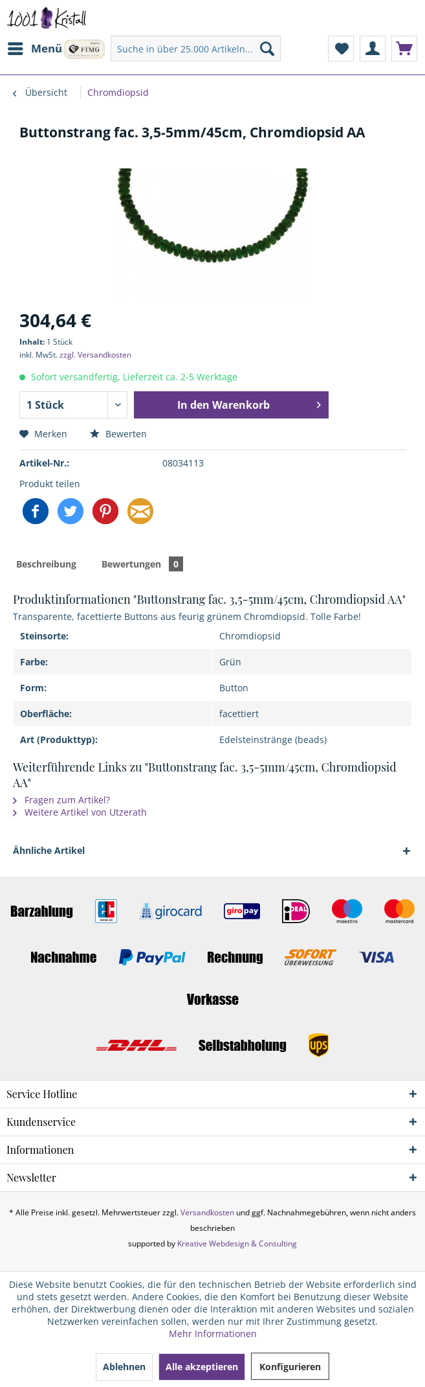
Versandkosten (207, 1212)
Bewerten (118, 434)
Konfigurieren (290, 1366)
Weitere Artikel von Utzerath (80, 812)
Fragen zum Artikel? (61, 800)
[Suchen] (267, 49)
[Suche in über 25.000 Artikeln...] (196, 49)
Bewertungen (142, 563)
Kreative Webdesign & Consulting (237, 1243)
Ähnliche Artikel (49, 850)
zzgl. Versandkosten (95, 354)
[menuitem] (34, 49)
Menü (35, 47)
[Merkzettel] (341, 49)
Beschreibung (46, 564)
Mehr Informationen (213, 1333)
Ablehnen (124, 1366)
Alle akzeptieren (202, 1366)
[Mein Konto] (373, 49)
